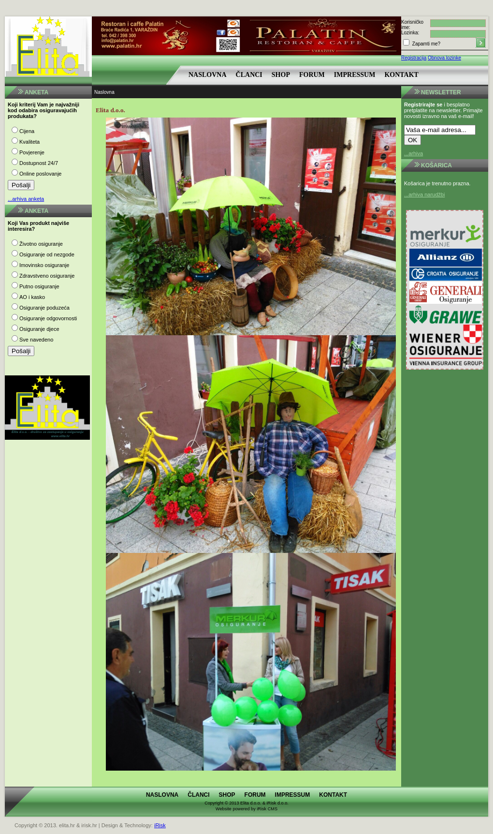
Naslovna (207, 74)
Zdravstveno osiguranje (46, 276)
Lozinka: (410, 32)
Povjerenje (31, 152)
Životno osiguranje (41, 244)
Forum (312, 74)
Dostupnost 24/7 (38, 163)
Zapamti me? (425, 43)
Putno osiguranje (39, 286)
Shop (281, 74)
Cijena (26, 131)
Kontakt (401, 74)
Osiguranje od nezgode (46, 254)
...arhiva (413, 153)
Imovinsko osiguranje (44, 265)
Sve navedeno (36, 340)
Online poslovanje (40, 174)
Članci (249, 74)
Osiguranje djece (39, 329)
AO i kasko (32, 297)
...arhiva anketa (26, 199)
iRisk (160, 825)
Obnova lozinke (444, 57)
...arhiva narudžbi (424, 194)
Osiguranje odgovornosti (48, 318)
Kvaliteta (29, 142)
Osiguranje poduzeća (44, 308)
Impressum (355, 74)
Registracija (413, 57)
